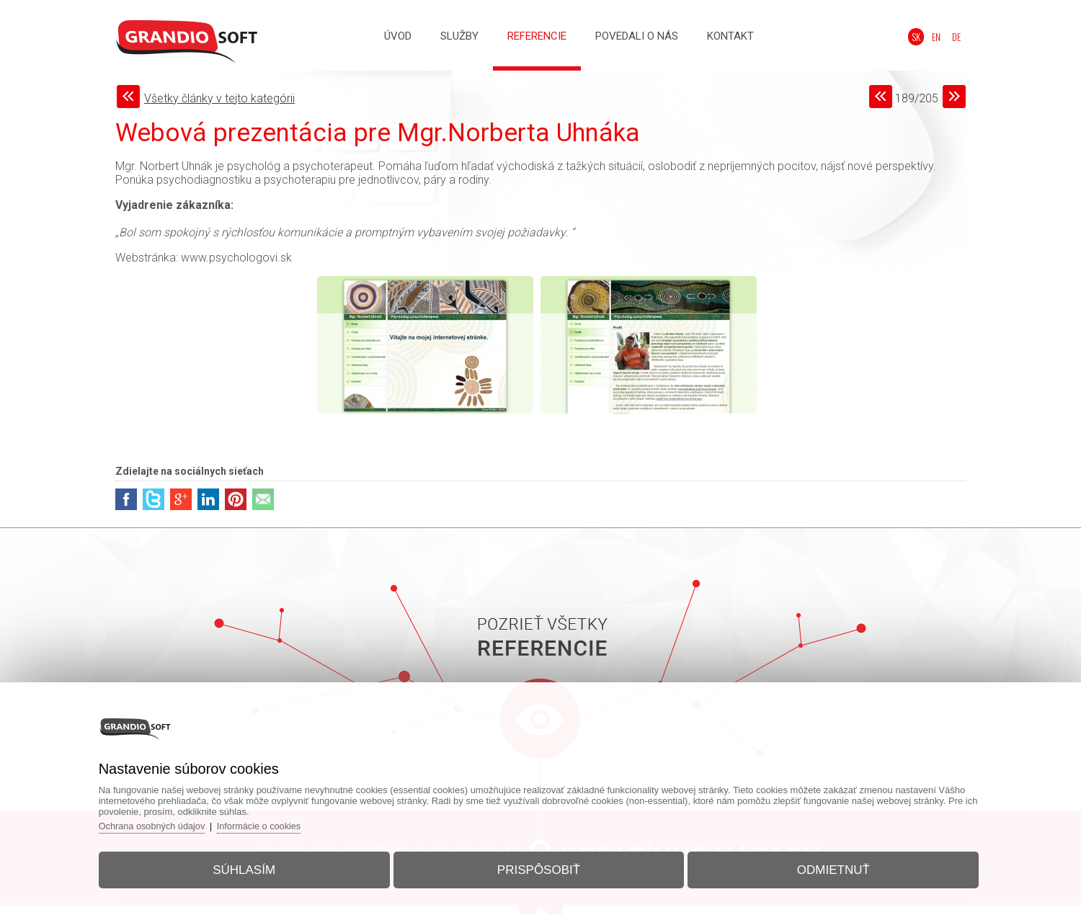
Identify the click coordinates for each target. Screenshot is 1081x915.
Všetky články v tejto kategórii (219, 98)
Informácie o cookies (272, 823)
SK (920, 37)
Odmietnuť (827, 867)
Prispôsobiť (538, 867)
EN (939, 37)
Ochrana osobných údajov (162, 823)
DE (957, 37)
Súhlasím (250, 867)
